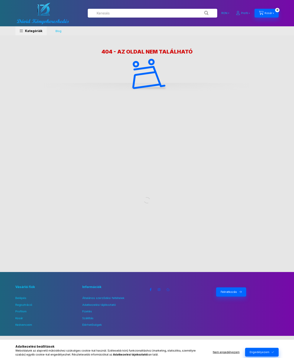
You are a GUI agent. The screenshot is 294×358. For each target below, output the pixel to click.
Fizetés (87, 311)
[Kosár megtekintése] (267, 13)
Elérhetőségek (92, 324)
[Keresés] (206, 13)
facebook (150, 289)
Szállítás (87, 318)
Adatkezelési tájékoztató (99, 304)
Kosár (19, 318)
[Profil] (243, 13)
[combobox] (152, 13)
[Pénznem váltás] (224, 13)
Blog (58, 31)
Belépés (20, 298)
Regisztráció (23, 304)
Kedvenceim (23, 324)
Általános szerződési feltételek (103, 298)
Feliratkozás (229, 292)
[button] (31, 30)
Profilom (21, 311)
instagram (159, 289)
